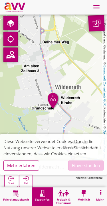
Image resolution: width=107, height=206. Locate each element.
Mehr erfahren (21, 165)
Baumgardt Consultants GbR (104, 86)
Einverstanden (86, 165)
